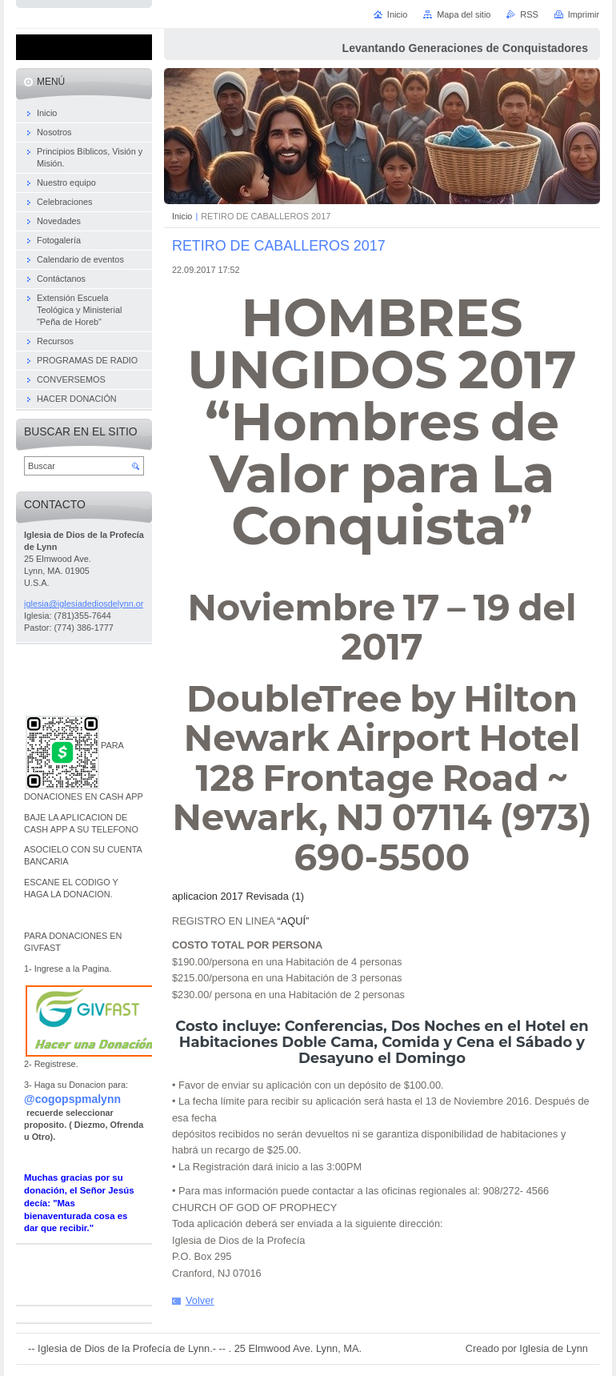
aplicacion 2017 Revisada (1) (238, 896)
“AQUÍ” (294, 921)
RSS (529, 14)
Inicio (182, 216)
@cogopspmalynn (72, 1099)
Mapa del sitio (463, 14)
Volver (200, 1300)
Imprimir (583, 14)
